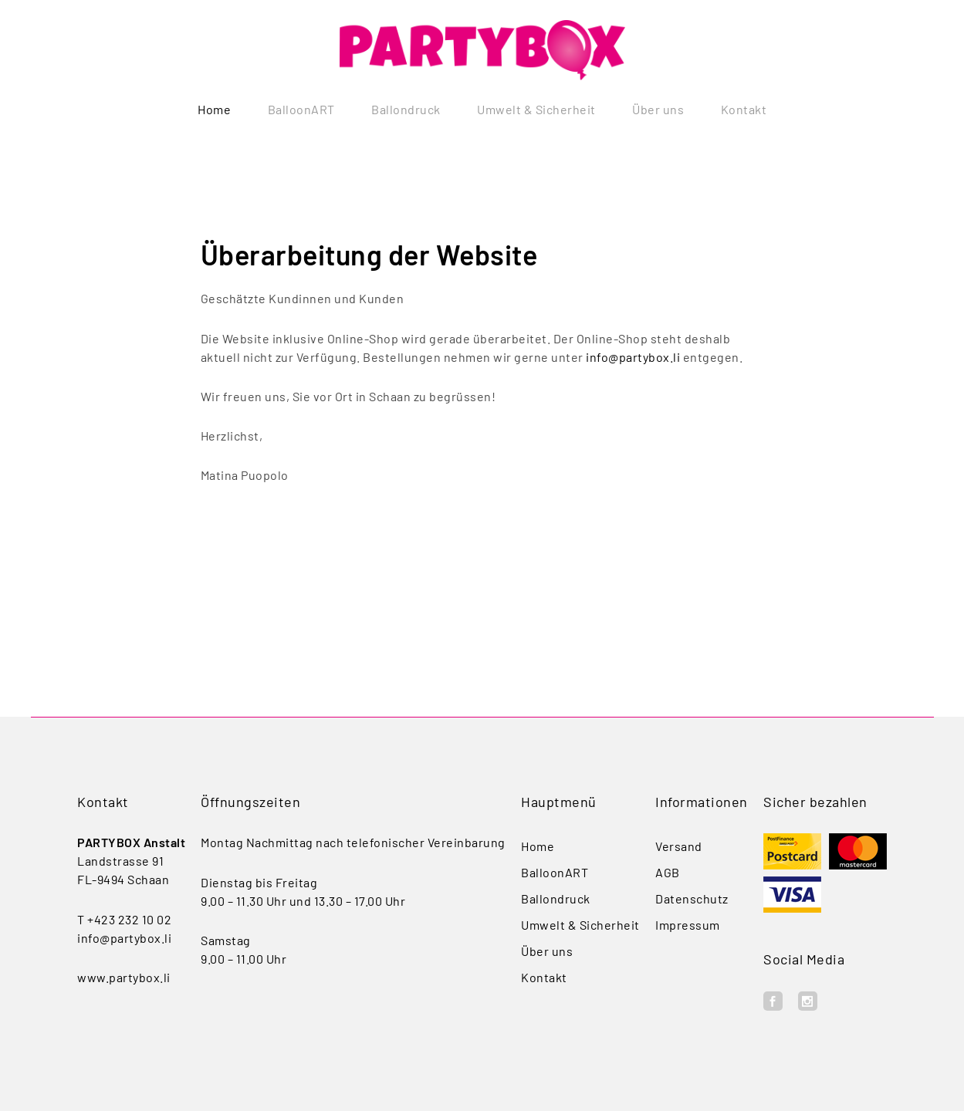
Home (214, 109)
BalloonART (301, 109)
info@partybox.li (633, 357)
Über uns (658, 109)
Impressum (687, 924)
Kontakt (744, 109)
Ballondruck (406, 109)
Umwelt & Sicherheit (536, 109)
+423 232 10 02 (129, 919)
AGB (667, 872)
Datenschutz (692, 898)
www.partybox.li (124, 977)
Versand (678, 846)
